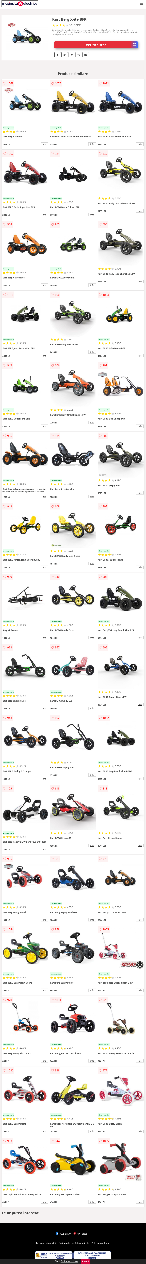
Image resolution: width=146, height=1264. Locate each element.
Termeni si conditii (46, 1243)
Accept (85, 1261)
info (44, 144)
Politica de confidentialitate (74, 1243)
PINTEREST (81, 1233)
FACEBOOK (63, 1233)
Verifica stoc (112, 44)
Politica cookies (100, 1243)
